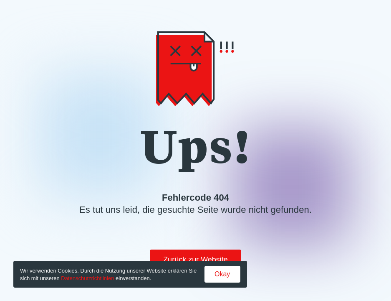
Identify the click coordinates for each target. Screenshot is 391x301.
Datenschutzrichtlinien (87, 278)
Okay (222, 274)
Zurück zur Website (195, 259)
